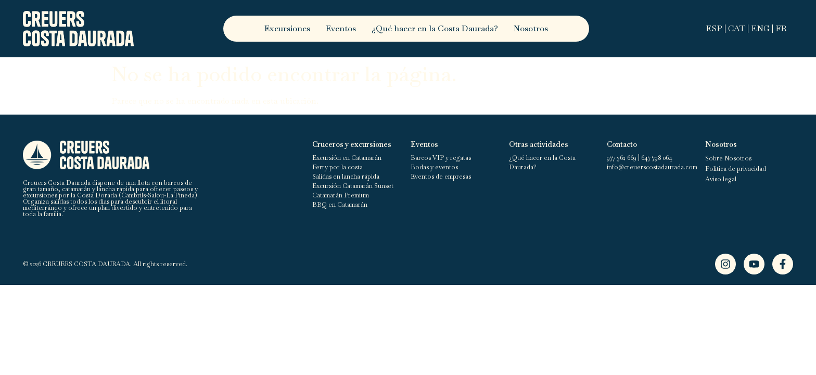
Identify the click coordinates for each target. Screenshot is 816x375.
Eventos (341, 28)
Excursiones (287, 28)
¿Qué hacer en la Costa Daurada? (435, 28)
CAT (736, 28)
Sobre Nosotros (728, 158)
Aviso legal (720, 179)
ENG (760, 28)
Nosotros (531, 28)
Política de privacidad (735, 169)
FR (781, 28)
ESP (714, 28)
